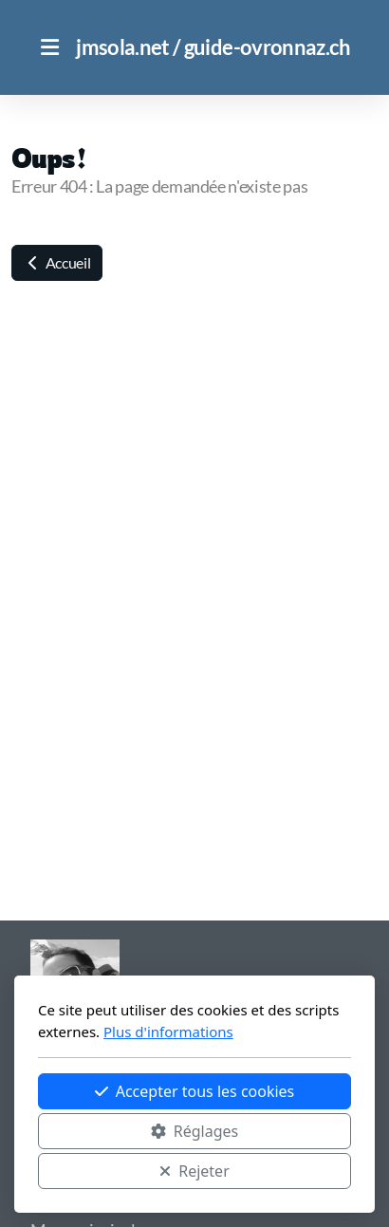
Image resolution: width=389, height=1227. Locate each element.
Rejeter (194, 1171)
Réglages (194, 1131)
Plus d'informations (168, 1031)
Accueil (57, 262)
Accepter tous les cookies (195, 1091)
